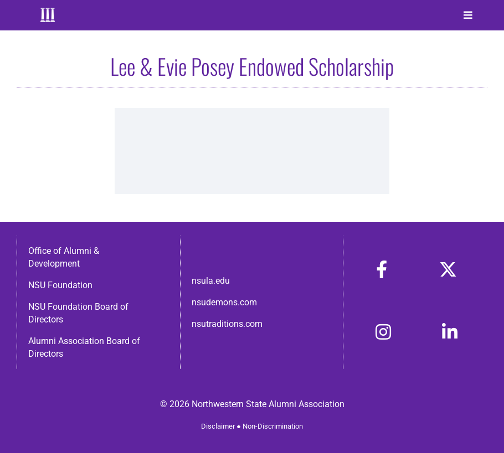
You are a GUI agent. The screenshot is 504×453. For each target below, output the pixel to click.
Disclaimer (218, 426)
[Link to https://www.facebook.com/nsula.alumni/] (381, 269)
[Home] (48, 15)
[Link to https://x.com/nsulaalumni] (448, 269)
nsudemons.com (224, 302)
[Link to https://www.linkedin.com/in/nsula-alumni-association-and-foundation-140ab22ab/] (449, 332)
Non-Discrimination (273, 426)
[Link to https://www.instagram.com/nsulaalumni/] (383, 332)
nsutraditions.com (227, 324)
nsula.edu (211, 280)
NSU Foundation (60, 285)
